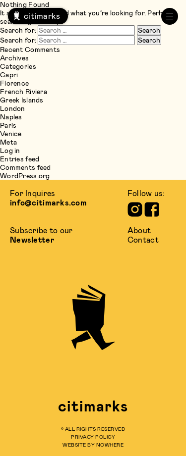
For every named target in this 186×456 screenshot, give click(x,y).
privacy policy (93, 437)
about (139, 230)
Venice (11, 133)
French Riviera (23, 91)
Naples (11, 116)
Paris (8, 125)
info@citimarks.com (48, 202)
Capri (9, 74)
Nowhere (110, 445)
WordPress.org (25, 175)
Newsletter (32, 239)
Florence (14, 83)
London (12, 108)
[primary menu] (169, 16)
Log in (10, 150)
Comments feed (25, 167)
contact (143, 239)
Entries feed (19, 158)
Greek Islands (22, 100)
